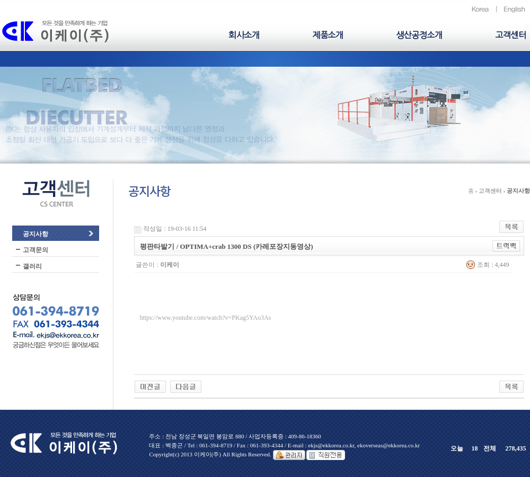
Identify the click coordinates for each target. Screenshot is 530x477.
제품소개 (327, 35)
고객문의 (35, 250)
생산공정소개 (419, 35)
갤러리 (32, 266)
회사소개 (243, 35)
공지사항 (35, 234)
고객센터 (510, 35)
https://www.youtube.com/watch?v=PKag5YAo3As (205, 317)
